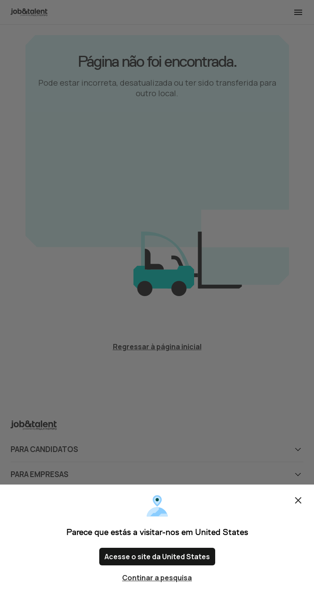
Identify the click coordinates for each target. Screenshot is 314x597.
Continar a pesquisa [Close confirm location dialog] (157, 578)
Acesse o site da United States (157, 556)
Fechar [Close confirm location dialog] (298, 500)
